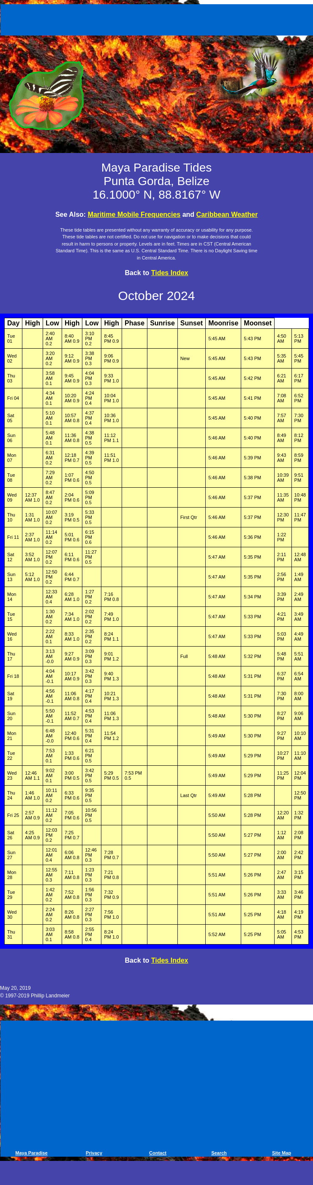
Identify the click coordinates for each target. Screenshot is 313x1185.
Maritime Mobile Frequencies (134, 214)
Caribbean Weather (227, 214)
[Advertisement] (157, 18)
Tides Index (169, 272)
